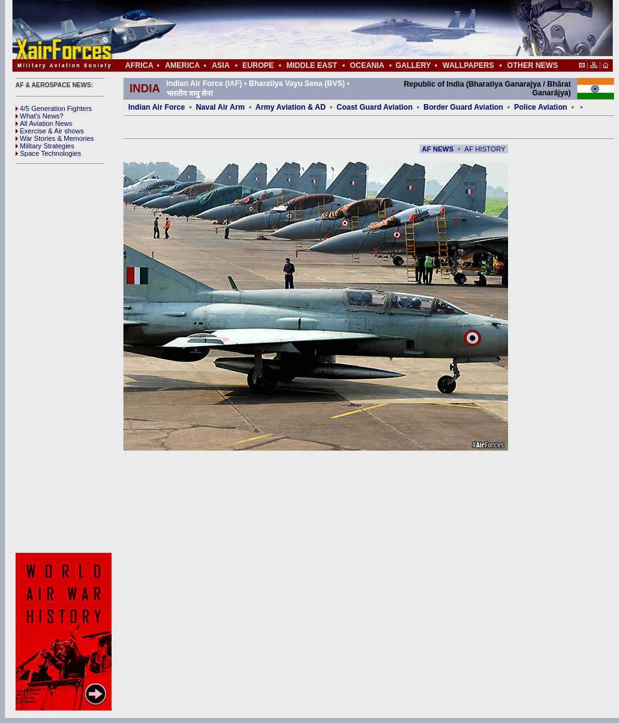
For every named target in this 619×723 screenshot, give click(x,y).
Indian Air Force (156, 107)
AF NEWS (438, 149)
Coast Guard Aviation (375, 107)
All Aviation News (44, 123)
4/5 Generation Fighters (55, 108)
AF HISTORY (485, 149)
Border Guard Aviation (463, 107)
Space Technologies (48, 153)
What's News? (40, 116)
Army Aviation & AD (291, 107)
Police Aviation (540, 107)
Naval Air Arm (220, 107)
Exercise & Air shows (50, 131)
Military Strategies (45, 146)
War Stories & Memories (55, 138)
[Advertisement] (350, 30)
